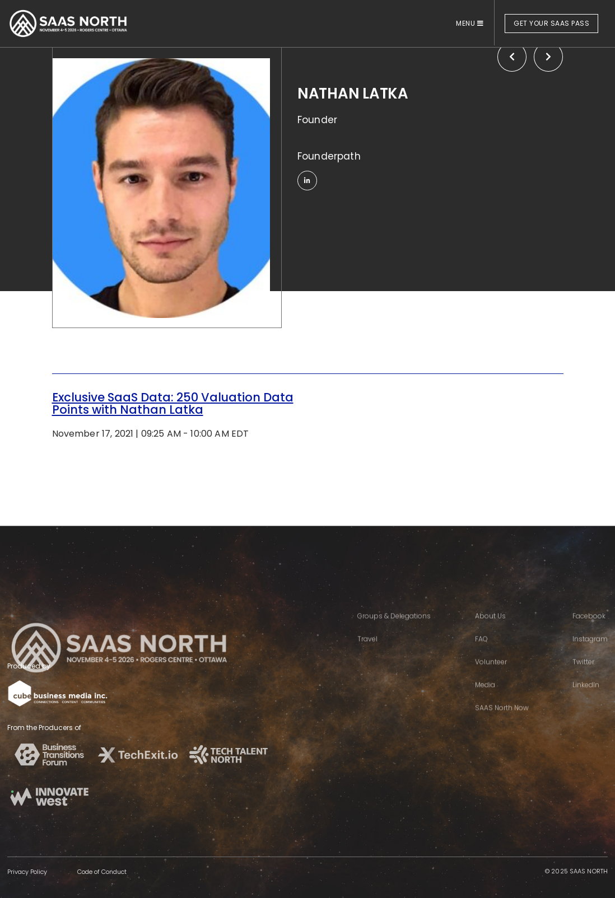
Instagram (590, 651)
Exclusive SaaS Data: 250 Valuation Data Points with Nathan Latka (172, 403)
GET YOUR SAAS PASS (551, 23)
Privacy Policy (27, 871)
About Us (490, 628)
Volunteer (491, 674)
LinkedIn (585, 697)
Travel (367, 651)
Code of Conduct (102, 871)
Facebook (588, 628)
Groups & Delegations (394, 628)
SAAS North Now (502, 720)
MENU (469, 23)
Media (485, 697)
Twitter (583, 674)
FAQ (481, 651)
